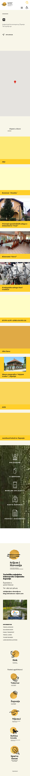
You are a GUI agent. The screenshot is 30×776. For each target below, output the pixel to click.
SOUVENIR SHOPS (8, 629)
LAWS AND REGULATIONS (10, 640)
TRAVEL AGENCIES (8, 627)
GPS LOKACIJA (7, 35)
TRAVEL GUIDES (7, 635)
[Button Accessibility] (27, 10)
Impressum (15, 771)
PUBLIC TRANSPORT (8, 632)
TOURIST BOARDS (8, 637)
